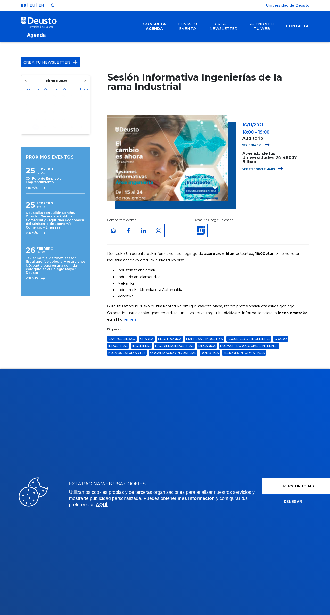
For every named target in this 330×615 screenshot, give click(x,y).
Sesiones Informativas (244, 353)
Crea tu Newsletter (50, 62)
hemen (129, 319)
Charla (146, 339)
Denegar (281, 501)
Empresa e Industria (204, 339)
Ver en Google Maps (262, 169)
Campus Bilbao (121, 339)
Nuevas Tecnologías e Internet (249, 346)
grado (280, 339)
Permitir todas (286, 486)
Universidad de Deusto (287, 5)
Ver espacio (256, 145)
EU (32, 5)
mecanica (207, 346)
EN (41, 5)
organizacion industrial (173, 353)
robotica (210, 353)
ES (23, 5)
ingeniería (141, 346)
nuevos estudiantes (126, 353)
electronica (170, 339)
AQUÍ (131, 504)
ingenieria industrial (174, 346)
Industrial (118, 346)
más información (219, 498)
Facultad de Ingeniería (249, 339)
